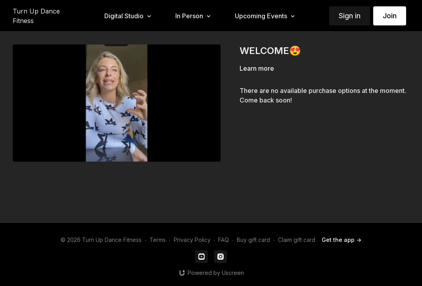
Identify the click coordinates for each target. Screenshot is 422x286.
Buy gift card (253, 239)
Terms (158, 239)
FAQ (223, 239)
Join (390, 16)
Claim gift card (296, 239)
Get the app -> (341, 239)
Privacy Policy (192, 239)
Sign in (350, 16)
